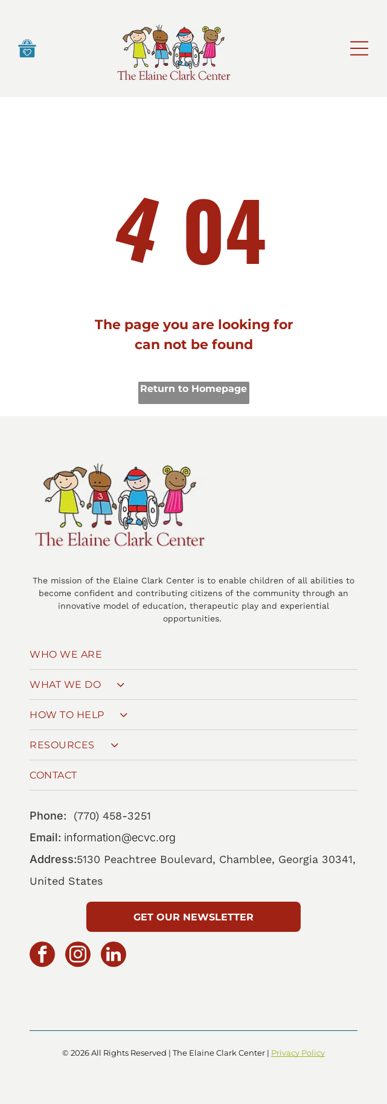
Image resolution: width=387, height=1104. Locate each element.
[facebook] (42, 956)
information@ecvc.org (120, 837)
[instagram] (78, 956)
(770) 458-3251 (112, 815)
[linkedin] (113, 956)
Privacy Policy (298, 1052)
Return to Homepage (193, 388)
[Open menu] (359, 48)
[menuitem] (193, 655)
